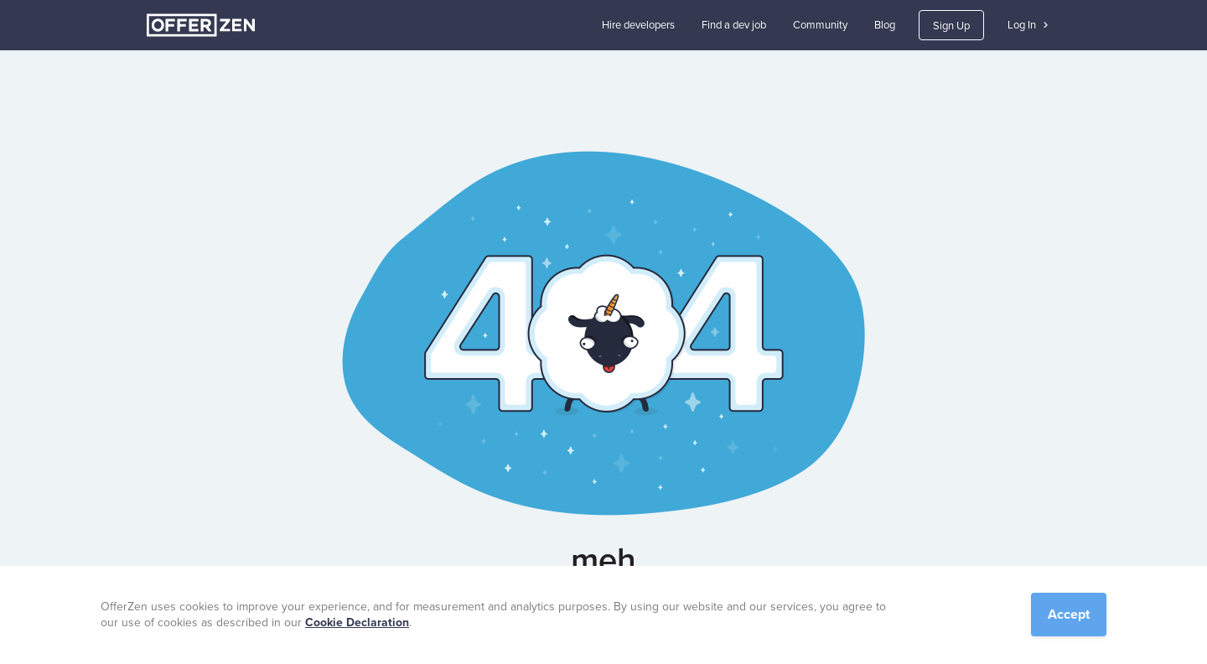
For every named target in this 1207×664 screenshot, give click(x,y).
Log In (1028, 25)
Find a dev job (734, 25)
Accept (1069, 614)
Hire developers (638, 25)
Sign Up (951, 26)
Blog (884, 25)
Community (820, 25)
